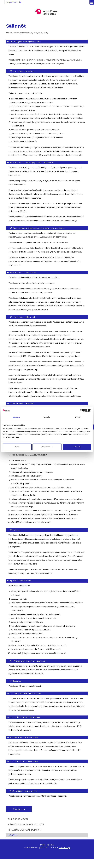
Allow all (76, 447)
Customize (47, 447)
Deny (17, 447)
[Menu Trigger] (91, 2)
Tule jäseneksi (18, 825)
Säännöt (14, 840)
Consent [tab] (16, 417)
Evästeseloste (47, 850)
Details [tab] (47, 417)
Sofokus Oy (64, 853)
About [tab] (77, 417)
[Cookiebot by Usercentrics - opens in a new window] (81, 410)
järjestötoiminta (14, 2)
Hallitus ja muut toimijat (25, 835)
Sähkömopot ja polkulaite (26, 830)
